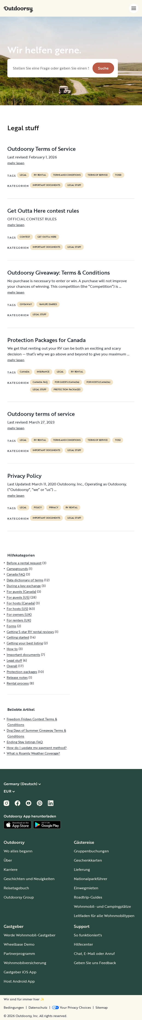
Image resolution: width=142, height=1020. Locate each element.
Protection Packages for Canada (46, 340)
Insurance (43, 371)
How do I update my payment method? (37, 747)
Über (8, 860)
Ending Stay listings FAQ (25, 741)
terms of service (98, 175)
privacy (53, 507)
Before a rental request (24, 562)
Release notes (17, 677)
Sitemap (102, 1007)
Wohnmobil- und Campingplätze (102, 906)
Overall (12, 665)
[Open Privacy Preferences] (71, 1007)
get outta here (47, 237)
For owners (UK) (19, 614)
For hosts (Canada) (98, 382)
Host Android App (19, 981)
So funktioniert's (88, 935)
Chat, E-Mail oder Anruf (94, 953)
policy (38, 507)
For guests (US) (18, 597)
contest (25, 237)
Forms (11, 626)
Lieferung (82, 869)
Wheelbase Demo (19, 944)
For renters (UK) (19, 620)
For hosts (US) (17, 608)
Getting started (18, 637)
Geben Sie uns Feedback (95, 963)
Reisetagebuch (16, 888)
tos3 (117, 440)
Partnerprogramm (19, 953)
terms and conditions (66, 175)
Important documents (46, 185)
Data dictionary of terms (25, 580)
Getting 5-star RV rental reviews (30, 631)
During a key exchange (24, 585)
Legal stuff (74, 185)
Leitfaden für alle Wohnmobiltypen (104, 915)
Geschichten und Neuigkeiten (29, 878)
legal (23, 175)
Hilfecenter (83, 944)
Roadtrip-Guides (88, 897)
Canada (24, 371)
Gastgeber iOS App (20, 972)
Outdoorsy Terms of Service (41, 149)
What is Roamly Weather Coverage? (33, 753)
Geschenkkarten (88, 860)
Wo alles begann (18, 851)
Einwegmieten (86, 888)
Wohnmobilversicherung (25, 963)
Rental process (18, 683)
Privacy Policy (24, 476)
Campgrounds (17, 568)
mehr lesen (15, 162)
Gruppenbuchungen (91, 851)
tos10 (118, 175)
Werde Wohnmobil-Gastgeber (29, 935)
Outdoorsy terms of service (41, 414)
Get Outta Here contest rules (43, 211)
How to (12, 648)
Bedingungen (14, 1007)
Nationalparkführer (90, 878)
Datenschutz (38, 1007)
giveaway (26, 304)
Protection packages (67, 389)
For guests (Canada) (67, 382)
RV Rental (40, 175)
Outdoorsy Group (19, 897)
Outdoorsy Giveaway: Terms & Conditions (58, 272)
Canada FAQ (40, 382)
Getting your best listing (25, 643)
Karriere (10, 869)
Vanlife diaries (48, 304)
